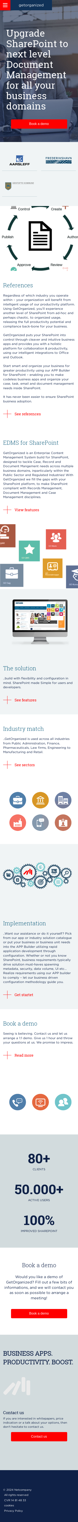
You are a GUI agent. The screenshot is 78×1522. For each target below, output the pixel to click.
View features (27, 509)
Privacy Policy (13, 1510)
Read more (24, 1055)
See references (28, 413)
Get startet (24, 994)
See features (25, 700)
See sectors (25, 764)
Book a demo (39, 124)
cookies (9, 1505)
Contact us (39, 1436)
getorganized (31, 5)
